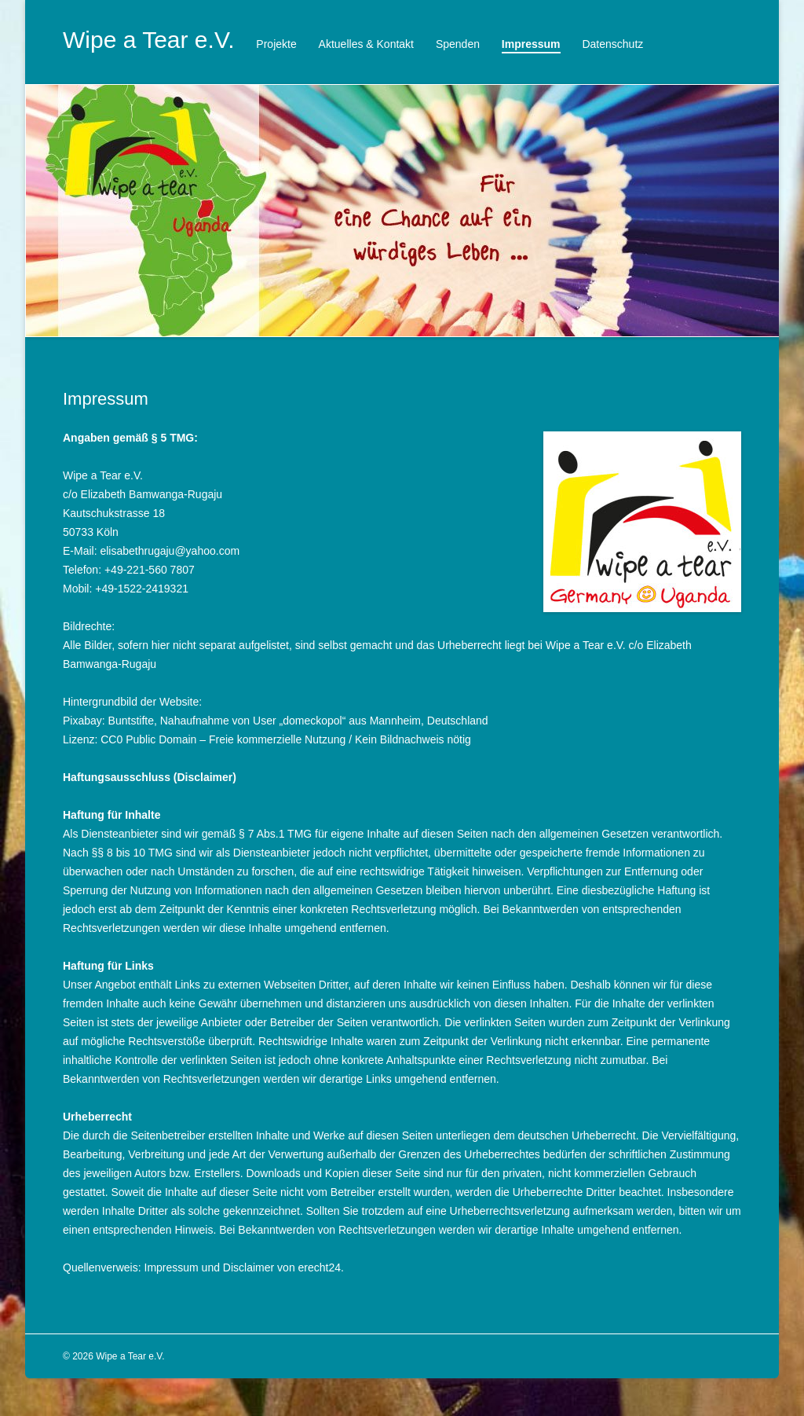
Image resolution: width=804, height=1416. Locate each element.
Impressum (531, 44)
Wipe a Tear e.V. (148, 40)
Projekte (276, 44)
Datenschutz (612, 44)
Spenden (458, 44)
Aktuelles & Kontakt (366, 44)
